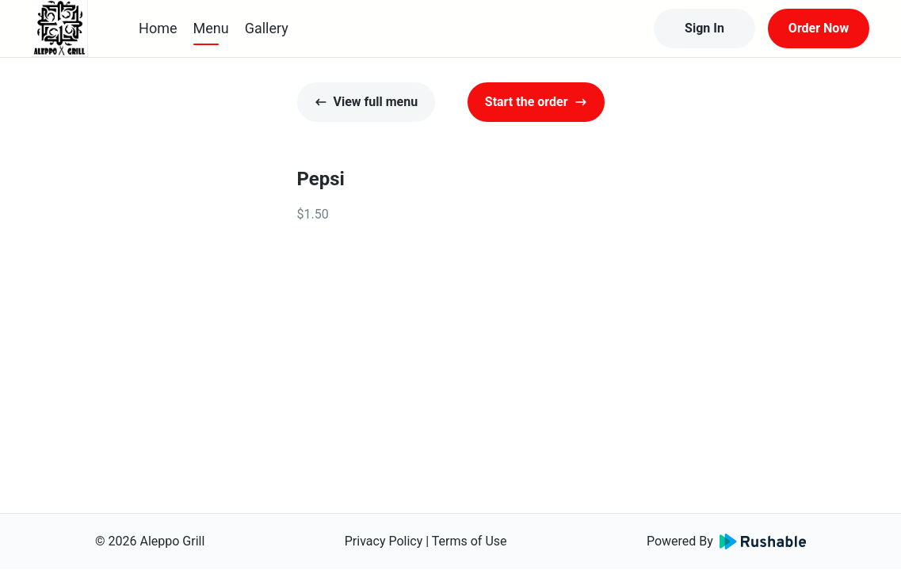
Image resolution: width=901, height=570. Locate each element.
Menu (211, 28)
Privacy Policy (384, 541)
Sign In (704, 28)
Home (158, 28)
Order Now (818, 28)
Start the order (536, 101)
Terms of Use (469, 541)
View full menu (366, 101)
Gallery (266, 28)
